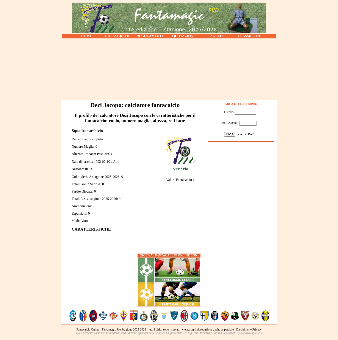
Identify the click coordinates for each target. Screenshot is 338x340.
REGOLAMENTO (150, 36)
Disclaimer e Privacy (248, 329)
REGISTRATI (246, 134)
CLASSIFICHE (249, 36)
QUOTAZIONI (183, 36)
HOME (86, 36)
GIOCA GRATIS (117, 36)
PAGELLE (216, 36)
